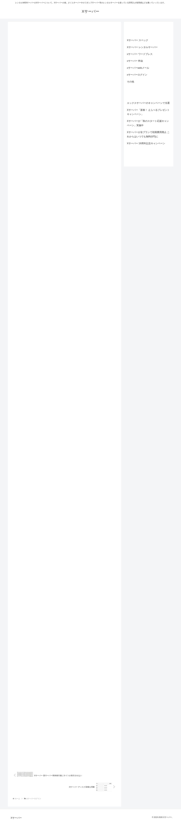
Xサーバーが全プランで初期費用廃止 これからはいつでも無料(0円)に (148, 134)
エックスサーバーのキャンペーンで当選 (148, 103)
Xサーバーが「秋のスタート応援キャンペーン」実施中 (148, 123)
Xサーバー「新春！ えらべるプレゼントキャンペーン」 (148, 112)
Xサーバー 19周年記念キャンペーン (146, 143)
